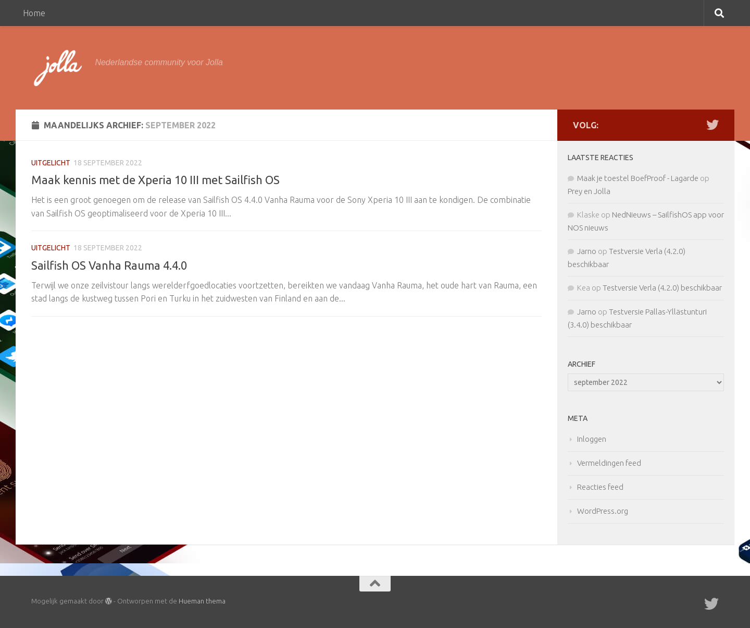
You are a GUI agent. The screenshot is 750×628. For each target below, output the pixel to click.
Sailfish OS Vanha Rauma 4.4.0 (109, 265)
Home (34, 13)
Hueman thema (202, 601)
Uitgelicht (50, 163)
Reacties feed (600, 486)
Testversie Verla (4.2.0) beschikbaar (662, 287)
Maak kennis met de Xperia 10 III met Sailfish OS (155, 179)
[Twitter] (712, 124)
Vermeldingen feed (609, 462)
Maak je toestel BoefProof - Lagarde (637, 178)
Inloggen (591, 438)
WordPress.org (602, 510)
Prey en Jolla (589, 191)
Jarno (586, 251)
